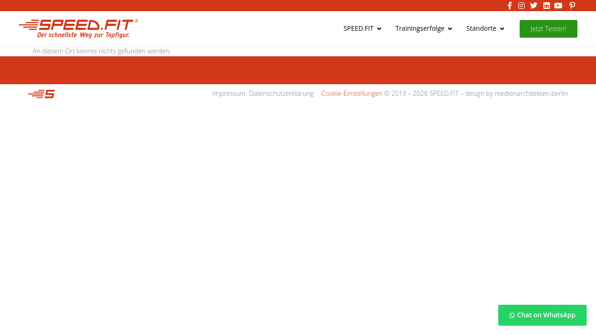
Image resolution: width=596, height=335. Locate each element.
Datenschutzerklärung (281, 93)
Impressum (228, 93)
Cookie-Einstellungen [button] (351, 93)
